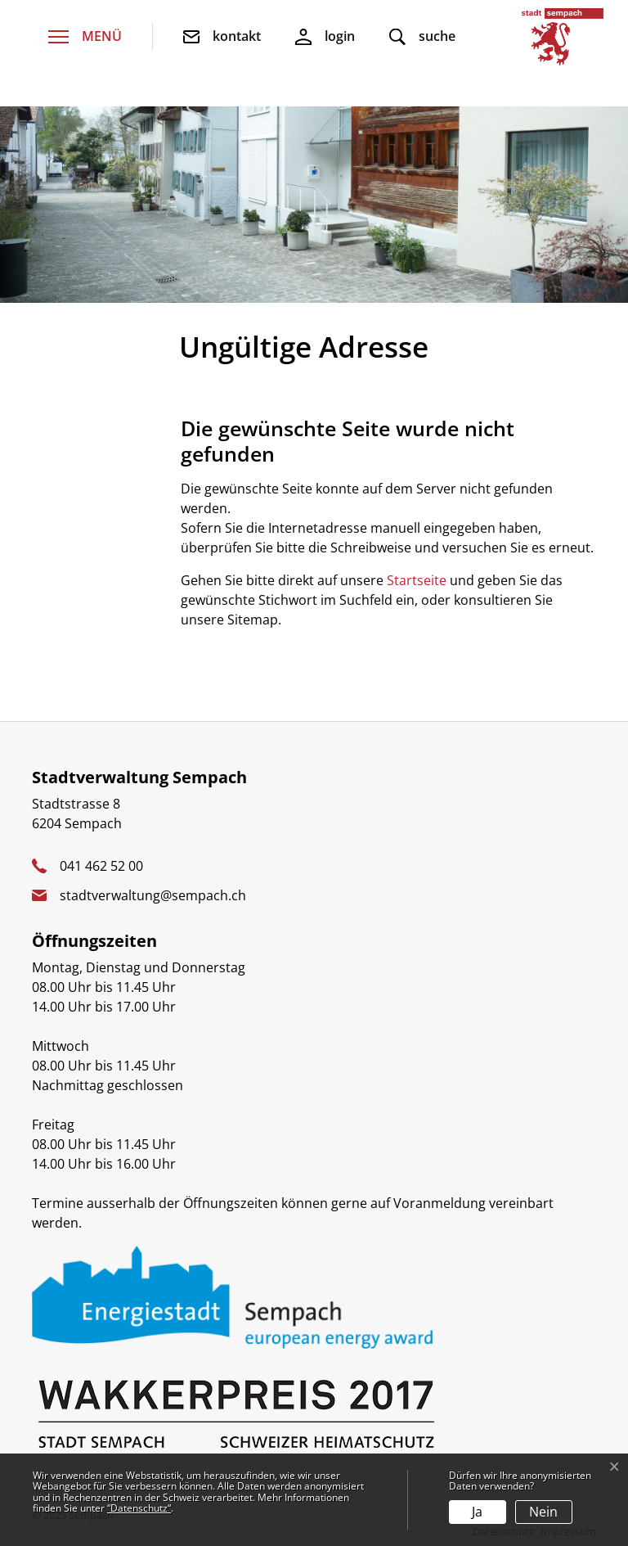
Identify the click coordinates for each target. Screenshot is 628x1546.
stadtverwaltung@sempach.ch (153, 895)
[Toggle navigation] (85, 37)
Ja (477, 1512)
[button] (422, 37)
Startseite (416, 580)
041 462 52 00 (101, 866)
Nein (543, 1512)
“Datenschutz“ (139, 1508)
